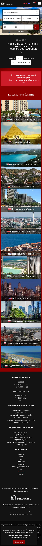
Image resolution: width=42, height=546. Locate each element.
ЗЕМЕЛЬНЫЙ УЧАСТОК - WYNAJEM (21, 437)
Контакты (21, 464)
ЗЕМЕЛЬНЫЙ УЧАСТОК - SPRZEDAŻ (21, 415)
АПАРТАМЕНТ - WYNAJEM (21, 432)
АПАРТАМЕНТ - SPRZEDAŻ (21, 410)
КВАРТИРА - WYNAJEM (21, 440)
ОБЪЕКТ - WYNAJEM (21, 445)
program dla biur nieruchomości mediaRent (21, 512)
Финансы (21, 462)
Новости (21, 454)
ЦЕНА (4, 23)
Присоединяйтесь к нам (21, 467)
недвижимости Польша (8, 525)
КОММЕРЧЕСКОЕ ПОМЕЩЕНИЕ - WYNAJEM (21, 442)
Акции (21, 457)
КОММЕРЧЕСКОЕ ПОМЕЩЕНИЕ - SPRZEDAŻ (21, 420)
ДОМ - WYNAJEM (21, 434)
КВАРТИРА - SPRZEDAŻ (21, 417)
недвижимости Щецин (23, 525)
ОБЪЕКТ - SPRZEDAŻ (21, 423)
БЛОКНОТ (21, 474)
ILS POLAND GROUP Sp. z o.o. (30, 488)
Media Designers (27, 514)
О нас (21, 459)
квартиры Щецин (35, 525)
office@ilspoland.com (21, 391)
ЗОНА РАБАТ (21, 472)
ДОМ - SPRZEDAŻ (20, 412)
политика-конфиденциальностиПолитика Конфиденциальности (20, 535)
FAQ (21, 469)
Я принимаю (19, 542)
